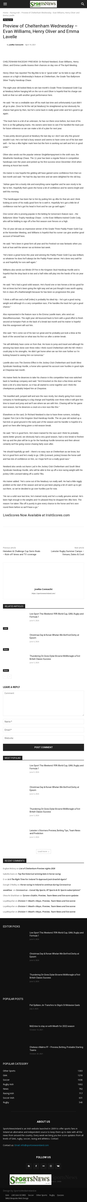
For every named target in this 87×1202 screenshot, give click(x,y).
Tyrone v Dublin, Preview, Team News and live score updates (50, 895)
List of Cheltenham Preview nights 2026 (37, 868)
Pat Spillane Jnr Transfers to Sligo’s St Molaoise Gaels (55, 1005)
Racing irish (15, 12)
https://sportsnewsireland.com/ (43, 593)
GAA (5, 628)
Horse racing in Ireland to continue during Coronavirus (45, 884)
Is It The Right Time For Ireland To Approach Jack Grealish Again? (37, 879)
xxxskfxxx (7, 890)
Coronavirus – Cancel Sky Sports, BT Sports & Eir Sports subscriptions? (48, 890)
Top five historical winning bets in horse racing (39, 874)
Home (5, 12)
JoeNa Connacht (16, 45)
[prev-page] (5, 677)
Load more (43, 851)
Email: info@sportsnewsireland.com (31, 1145)
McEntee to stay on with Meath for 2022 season (52, 1026)
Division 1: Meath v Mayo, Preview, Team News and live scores (46, 901)
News (6, 649)
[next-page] (9, 677)
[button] (5, 4)
